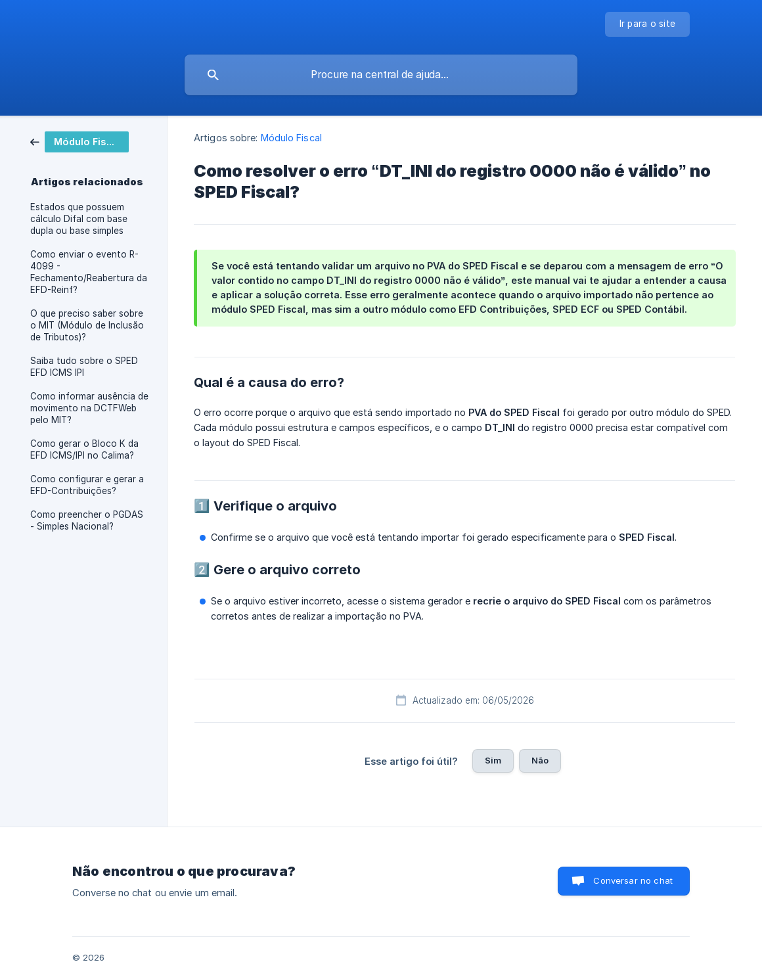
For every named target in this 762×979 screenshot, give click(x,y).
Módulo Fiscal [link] (291, 137)
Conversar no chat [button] (633, 880)
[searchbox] (381, 75)
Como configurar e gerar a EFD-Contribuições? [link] (87, 485)
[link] (79, 141)
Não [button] (540, 760)
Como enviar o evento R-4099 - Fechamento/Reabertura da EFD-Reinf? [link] (88, 272)
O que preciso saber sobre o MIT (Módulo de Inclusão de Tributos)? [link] (87, 325)
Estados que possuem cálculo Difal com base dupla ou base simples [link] (78, 219)
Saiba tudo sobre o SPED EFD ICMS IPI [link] (84, 366)
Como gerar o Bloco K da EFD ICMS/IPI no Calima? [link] (84, 449)
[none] (647, 24)
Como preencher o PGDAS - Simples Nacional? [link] (86, 520)
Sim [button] (493, 760)
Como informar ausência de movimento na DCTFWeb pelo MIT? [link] (89, 408)
